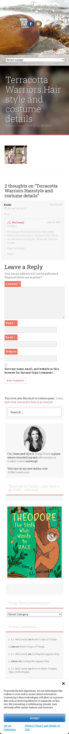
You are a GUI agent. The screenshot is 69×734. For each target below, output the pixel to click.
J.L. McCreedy (44, 125)
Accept (34, 718)
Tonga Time (42, 453)
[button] (63, 683)
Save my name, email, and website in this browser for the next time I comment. (32, 370)
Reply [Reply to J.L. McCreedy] (10, 254)
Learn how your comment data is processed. (34, 400)
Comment (13, 284)
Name (10, 323)
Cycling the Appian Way (45, 654)
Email (10, 337)
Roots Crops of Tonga (44, 639)
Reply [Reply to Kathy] (7, 214)
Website (11, 351)
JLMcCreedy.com (18, 472)
